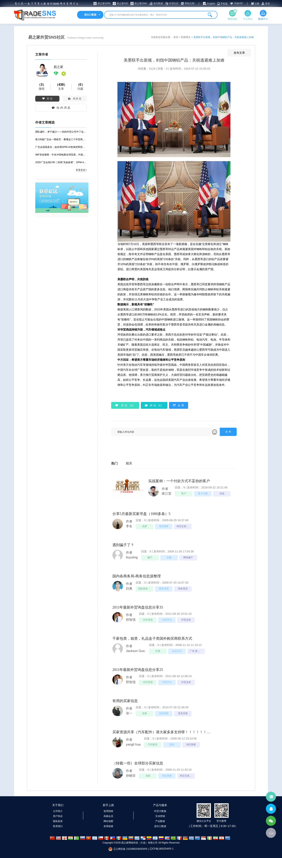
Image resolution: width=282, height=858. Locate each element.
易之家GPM (103, 3)
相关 (129, 463)
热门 (114, 463)
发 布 (228, 431)
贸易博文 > (187, 37)
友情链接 (108, 826)
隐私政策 (58, 821)
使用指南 (108, 811)
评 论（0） (154, 405)
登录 (267, 3)
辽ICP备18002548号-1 (161, 848)
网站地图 (108, 821)
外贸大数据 (160, 811)
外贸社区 (174, 3)
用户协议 (58, 816)
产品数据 (160, 821)
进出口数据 (160, 826)
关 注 (47, 98)
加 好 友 (75, 98)
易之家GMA (140, 3)
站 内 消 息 (61, 107)
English (211, 3)
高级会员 (108, 816)
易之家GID (122, 3)
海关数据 (158, 3)
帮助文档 (189, 3)
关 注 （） (125, 405)
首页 (176, 37)
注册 (256, 3)
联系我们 (58, 826)
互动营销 (160, 816)
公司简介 (58, 811)
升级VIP (238, 3)
